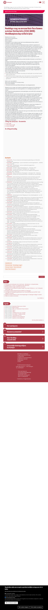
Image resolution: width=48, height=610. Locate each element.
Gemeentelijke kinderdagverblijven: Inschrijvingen (16, 346)
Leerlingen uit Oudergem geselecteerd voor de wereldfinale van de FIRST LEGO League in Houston (22, 292)
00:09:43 (9, 212)
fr (38, 2)
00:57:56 (9, 256)
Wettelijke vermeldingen (22, 353)
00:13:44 (9, 238)
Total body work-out (13, 315)
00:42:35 (9, 247)
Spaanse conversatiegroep (14, 318)
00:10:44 (9, 218)
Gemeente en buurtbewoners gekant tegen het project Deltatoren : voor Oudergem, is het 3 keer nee (24, 288)
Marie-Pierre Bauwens (10, 269)
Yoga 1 (10, 311)
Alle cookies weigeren (24, 607)
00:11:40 (9, 235)
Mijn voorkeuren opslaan (11, 602)
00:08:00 (9, 174)
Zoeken (42, 276)
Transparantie (20, 356)
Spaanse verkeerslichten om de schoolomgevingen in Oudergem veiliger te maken (23, 294)
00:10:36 (9, 214)
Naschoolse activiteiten (23, 375)
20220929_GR (8, 263)
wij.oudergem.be (21, 373)
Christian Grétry (9, 267)
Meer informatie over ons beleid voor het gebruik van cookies (15, 591)
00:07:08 (9, 162)
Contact (19, 361)
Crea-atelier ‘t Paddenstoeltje (15, 314)
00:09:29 (9, 206)
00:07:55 (9, 173)
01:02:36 (9, 258)
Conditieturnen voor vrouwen (15, 312)
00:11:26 (9, 228)
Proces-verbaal (9, 126)
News (5, 282)
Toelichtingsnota (10, 125)
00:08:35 (9, 188)
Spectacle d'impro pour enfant (15, 306)
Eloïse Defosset (17, 267)
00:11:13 (9, 226)
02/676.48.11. (21, 367)
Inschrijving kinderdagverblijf (24, 372)
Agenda (6, 304)
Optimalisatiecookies (10, 597)
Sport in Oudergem (22, 376)
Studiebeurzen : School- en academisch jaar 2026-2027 (17, 285)
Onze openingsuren (12, 326)
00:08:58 (9, 197)
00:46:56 (9, 249)
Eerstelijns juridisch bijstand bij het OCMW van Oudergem (18, 290)
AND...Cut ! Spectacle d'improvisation (16, 308)
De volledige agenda (37, 320)
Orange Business (27, 378)
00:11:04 (9, 223)
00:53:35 (9, 252)
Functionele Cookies (10, 593)
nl (40, 2)
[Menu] (43, 2)
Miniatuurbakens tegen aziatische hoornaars (15, 286)
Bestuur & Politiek (11, 11)
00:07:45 (9, 170)
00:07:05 (9, 160)
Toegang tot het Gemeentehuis (24, 357)
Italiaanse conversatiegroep (15, 316)
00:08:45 (9, 195)
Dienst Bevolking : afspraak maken (12, 339)
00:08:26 (9, 182)
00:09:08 (9, 200)
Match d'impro (12, 307)
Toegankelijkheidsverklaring (23, 355)
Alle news (40, 298)
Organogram (20, 360)
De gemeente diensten (22, 359)
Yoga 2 (10, 310)
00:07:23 (9, 167)
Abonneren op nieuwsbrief (14, 332)
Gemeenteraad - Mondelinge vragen (13, 265)
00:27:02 (9, 244)
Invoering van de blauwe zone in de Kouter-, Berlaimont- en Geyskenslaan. (21, 284)
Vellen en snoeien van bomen (11, 296)
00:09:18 (9, 202)
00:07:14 (9, 165)
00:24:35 (9, 241)
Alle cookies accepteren (36, 607)
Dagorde (8, 123)
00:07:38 (9, 169)
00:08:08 (9, 177)
